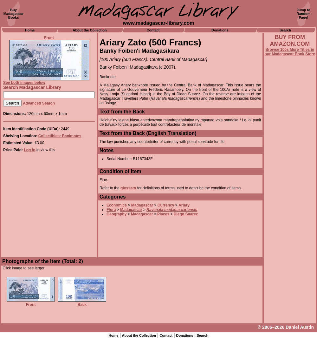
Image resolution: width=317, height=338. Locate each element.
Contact (153, 30)
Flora (111, 209)
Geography (116, 214)
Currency (166, 205)
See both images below (24, 82)
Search (285, 30)
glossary (128, 188)
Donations (220, 30)
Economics (117, 205)
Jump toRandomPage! (304, 13)
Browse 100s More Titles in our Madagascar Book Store (290, 51)
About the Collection (90, 30)
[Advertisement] (289, 227)
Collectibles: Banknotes (59, 136)
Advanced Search (39, 103)
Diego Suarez (186, 214)
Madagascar (142, 205)
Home (30, 30)
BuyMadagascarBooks (13, 13)
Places (163, 214)
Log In (29, 150)
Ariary (184, 205)
